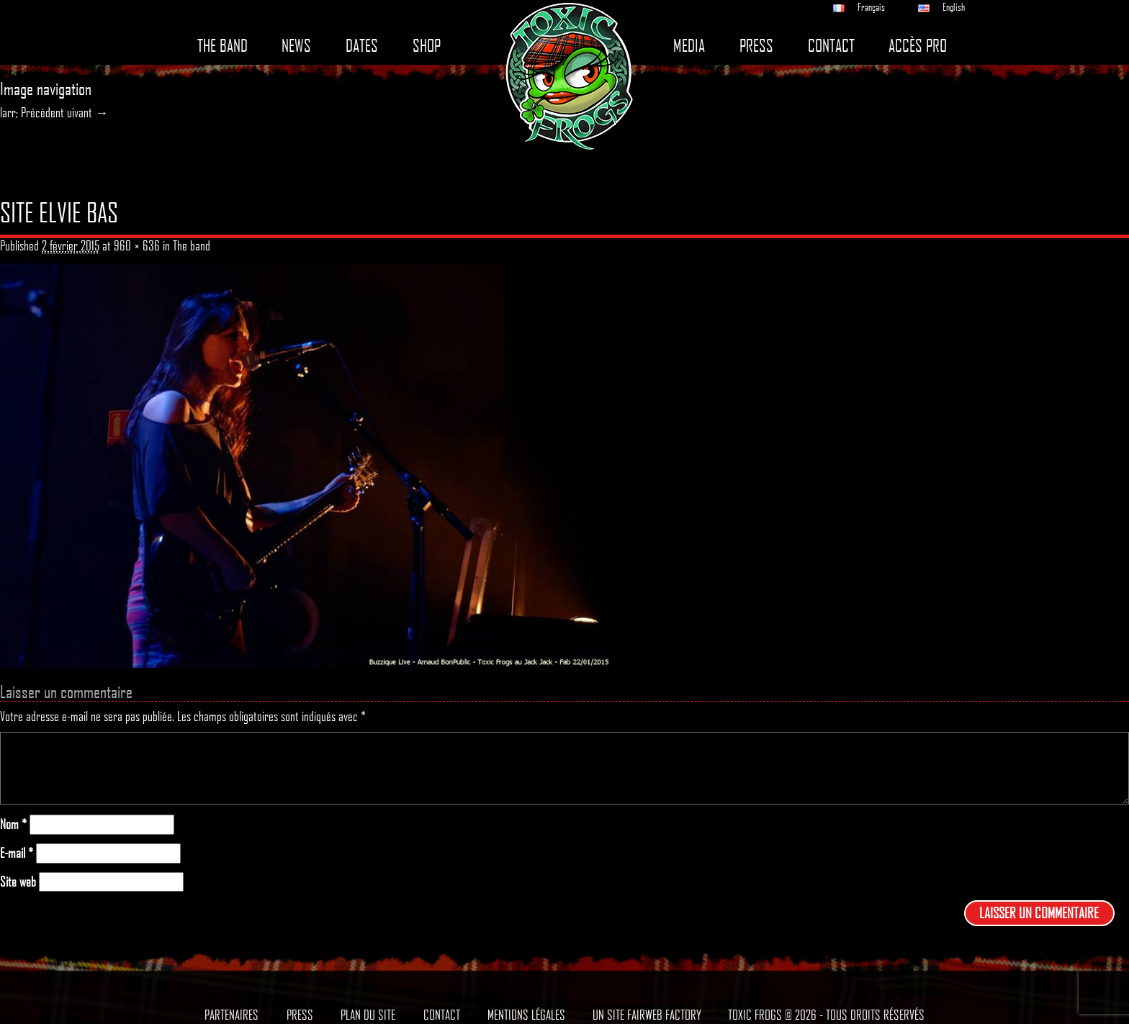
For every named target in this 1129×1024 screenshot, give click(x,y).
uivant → (87, 112)
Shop (427, 45)
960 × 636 (137, 245)
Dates (362, 45)
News (296, 45)
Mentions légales (526, 1015)
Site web (18, 881)
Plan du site (368, 1015)
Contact (831, 45)
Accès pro (918, 45)
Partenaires (231, 1015)
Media (689, 45)
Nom (13, 824)
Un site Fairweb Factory (647, 1015)
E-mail (16, 853)
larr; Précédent (32, 112)
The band (222, 45)
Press (756, 45)
